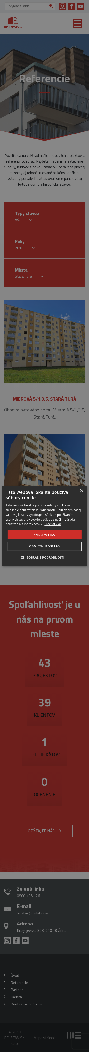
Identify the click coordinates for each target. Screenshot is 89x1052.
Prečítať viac (52, 524)
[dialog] (44, 526)
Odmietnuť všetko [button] (44, 546)
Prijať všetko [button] (44, 535)
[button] (44, 557)
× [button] (81, 491)
